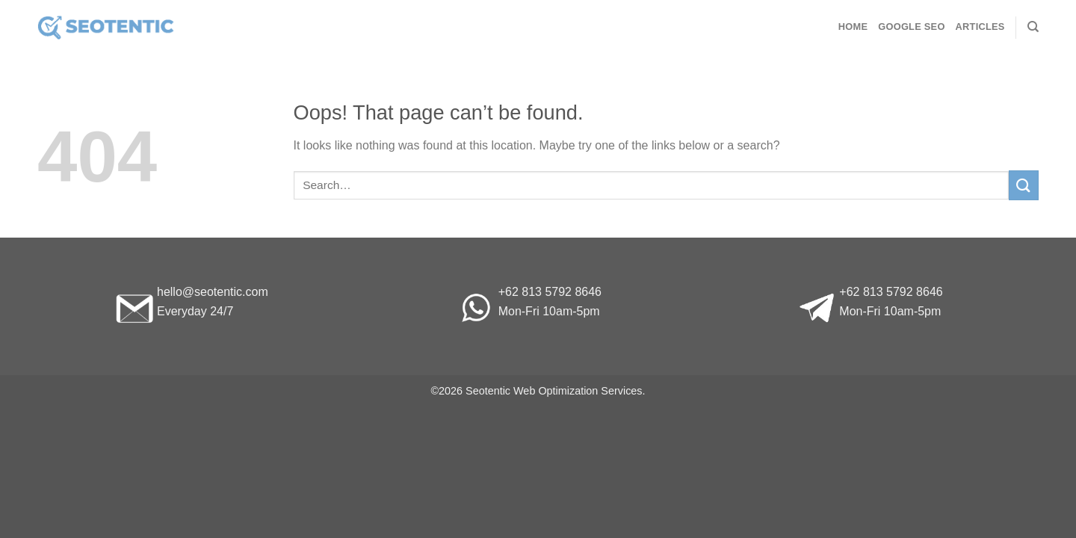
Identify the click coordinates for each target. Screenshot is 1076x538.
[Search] (1033, 27)
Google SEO (911, 26)
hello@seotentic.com (212, 291)
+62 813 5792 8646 (550, 291)
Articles (980, 26)
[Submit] (1024, 185)
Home (853, 26)
